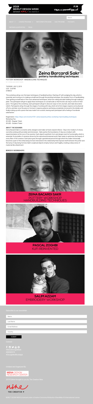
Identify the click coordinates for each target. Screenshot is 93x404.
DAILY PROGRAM (60, 22)
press (30, 27)
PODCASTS (71, 22)
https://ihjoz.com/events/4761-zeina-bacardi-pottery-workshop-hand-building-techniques (46, 117)
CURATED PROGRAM (26, 22)
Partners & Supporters (17, 27)
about (12, 22)
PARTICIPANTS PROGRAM (43, 22)
